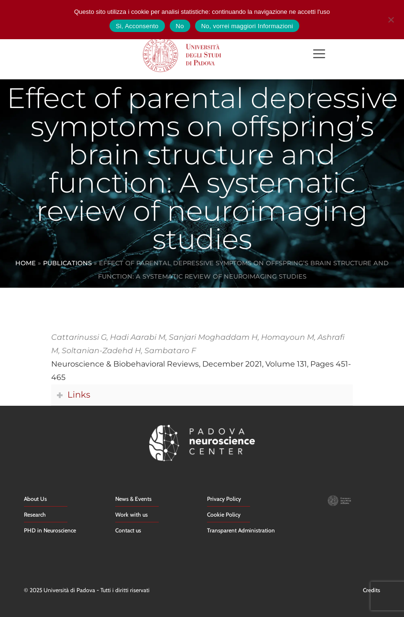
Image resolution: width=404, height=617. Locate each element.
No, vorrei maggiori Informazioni (247, 26)
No (180, 26)
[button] (319, 55)
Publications (67, 263)
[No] (390, 18)
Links (78, 394)
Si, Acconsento (137, 26)
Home (25, 263)
